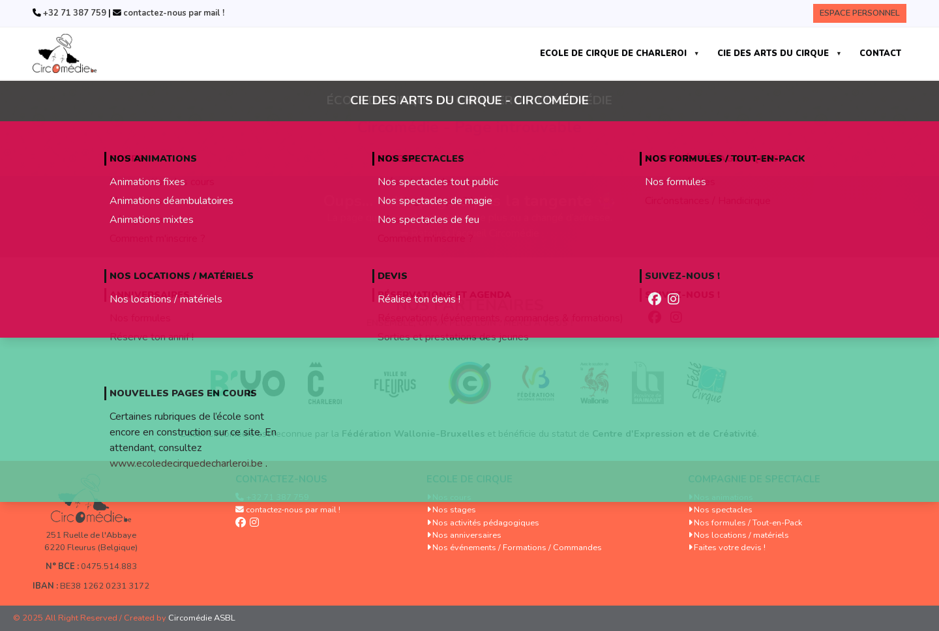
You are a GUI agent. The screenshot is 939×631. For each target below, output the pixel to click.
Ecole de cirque (469, 479)
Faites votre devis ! (730, 547)
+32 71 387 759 (73, 13)
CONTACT (880, 53)
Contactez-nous (281, 479)
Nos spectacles (723, 510)
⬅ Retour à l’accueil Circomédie (469, 233)
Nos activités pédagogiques (485, 523)
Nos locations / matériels (741, 535)
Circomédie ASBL (201, 618)
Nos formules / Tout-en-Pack (748, 523)
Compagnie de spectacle (754, 479)
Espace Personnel (860, 13)
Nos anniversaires (466, 535)
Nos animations (723, 497)
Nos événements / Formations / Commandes (517, 547)
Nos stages (454, 510)
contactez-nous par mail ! (172, 13)
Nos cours (451, 497)
